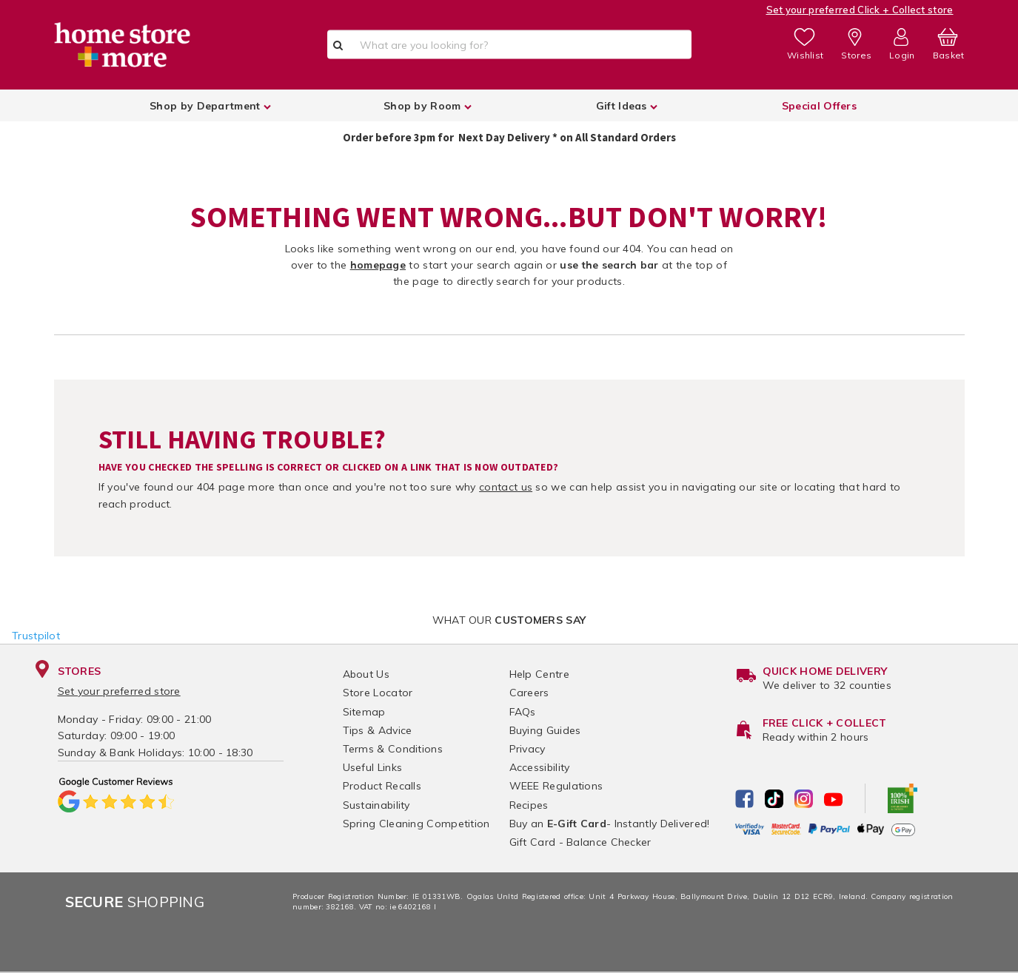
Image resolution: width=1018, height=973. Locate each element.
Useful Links (373, 767)
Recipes (529, 805)
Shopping (135, 901)
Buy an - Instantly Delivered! (609, 823)
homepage (378, 265)
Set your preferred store (119, 691)
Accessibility (539, 767)
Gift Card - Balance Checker (580, 842)
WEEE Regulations (556, 785)
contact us (505, 487)
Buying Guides (545, 730)
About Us (366, 674)
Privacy (527, 748)
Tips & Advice (377, 730)
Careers (529, 692)
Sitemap (364, 711)
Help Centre (539, 674)
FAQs (522, 711)
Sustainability (376, 805)
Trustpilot (36, 635)
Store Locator (378, 692)
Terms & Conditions (393, 748)
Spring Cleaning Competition (416, 823)
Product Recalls (382, 785)
